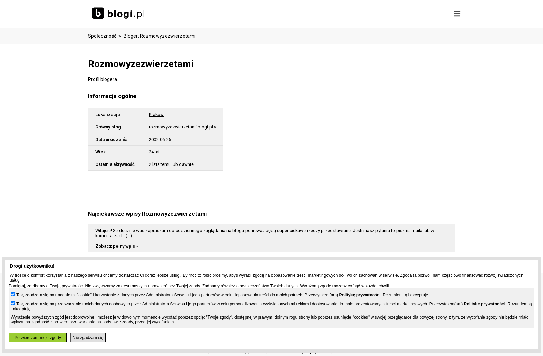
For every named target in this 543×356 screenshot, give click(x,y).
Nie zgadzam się (88, 337)
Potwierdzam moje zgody (38, 337)
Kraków (156, 114)
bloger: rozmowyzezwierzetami (159, 36)
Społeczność (102, 36)
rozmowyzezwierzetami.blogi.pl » (182, 127)
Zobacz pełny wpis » (116, 246)
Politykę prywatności (359, 295)
